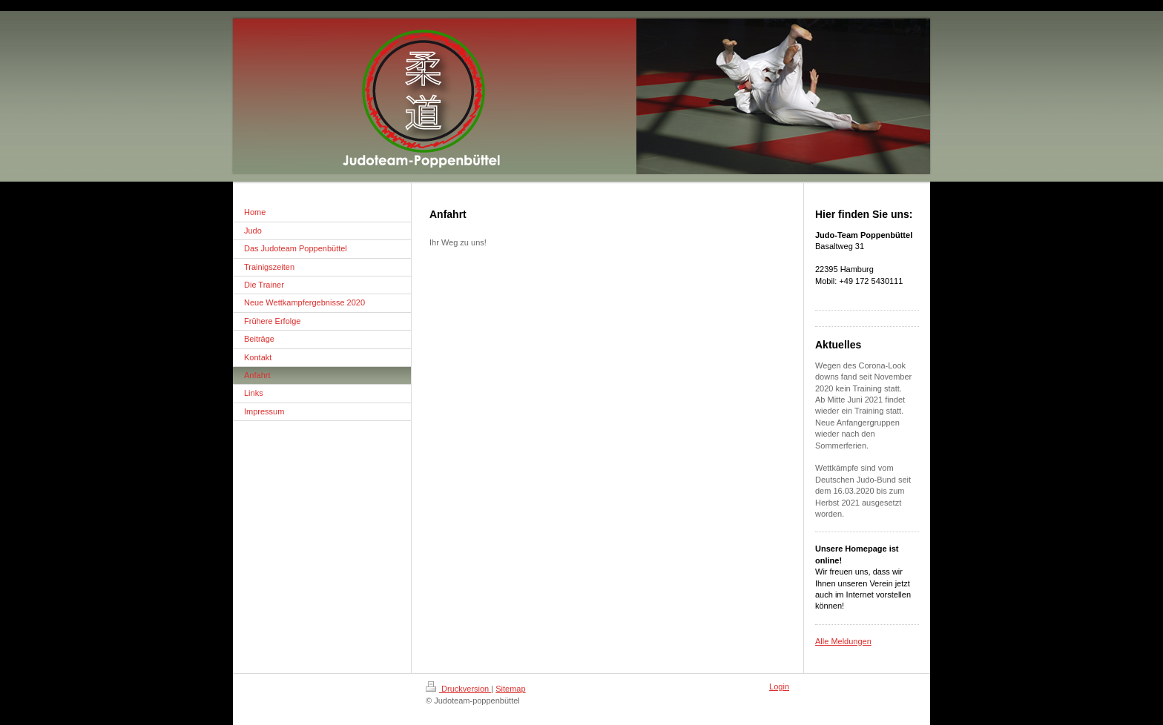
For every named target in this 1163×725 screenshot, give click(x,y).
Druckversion (458, 688)
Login (779, 686)
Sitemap (510, 688)
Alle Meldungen (843, 641)
